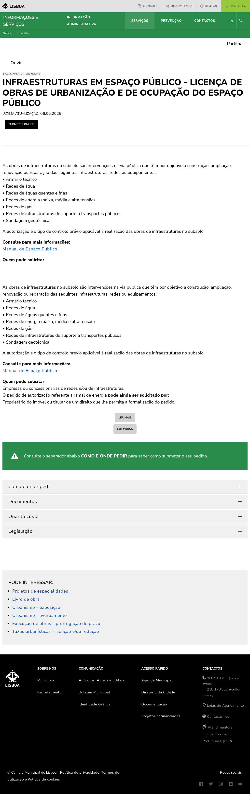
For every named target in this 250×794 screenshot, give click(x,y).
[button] (241, 20)
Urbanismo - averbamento (39, 615)
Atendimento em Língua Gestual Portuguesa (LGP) (219, 734)
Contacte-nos (218, 716)
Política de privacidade (79, 772)
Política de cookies (44, 779)
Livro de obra (26, 599)
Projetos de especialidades (40, 591)
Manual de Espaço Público (29, 249)
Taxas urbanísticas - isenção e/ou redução (55, 631)
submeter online (21, 124)
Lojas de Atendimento (225, 705)
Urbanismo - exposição (36, 607)
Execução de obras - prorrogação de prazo (56, 623)
